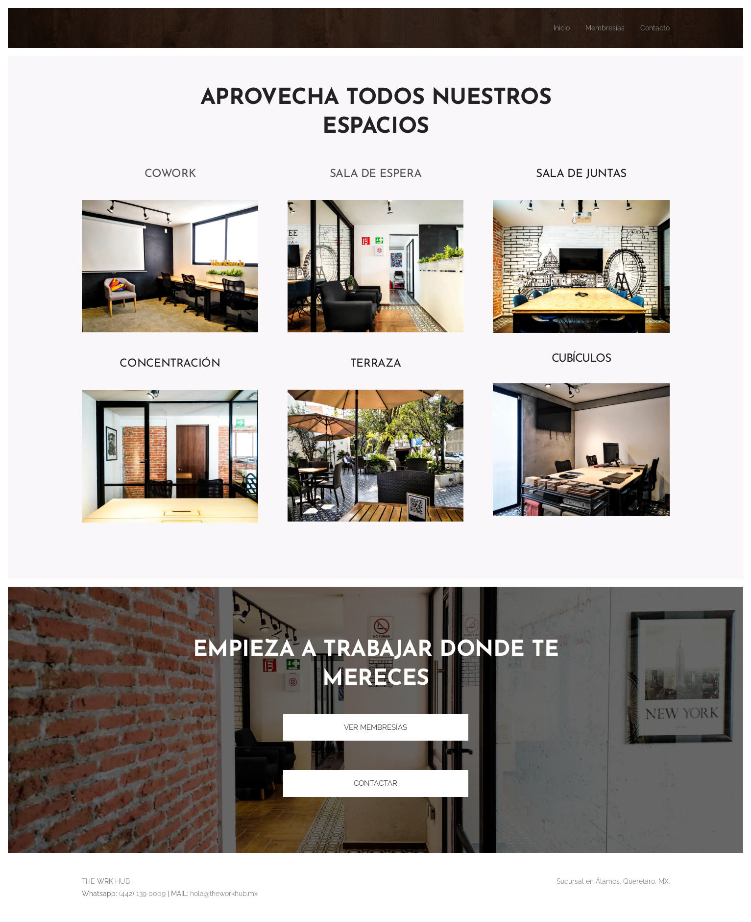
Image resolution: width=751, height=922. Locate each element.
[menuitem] (553, 28)
